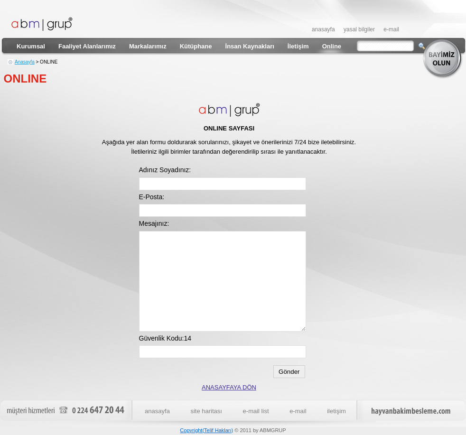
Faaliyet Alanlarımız (87, 46)
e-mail (391, 29)
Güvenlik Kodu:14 (165, 338)
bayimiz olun (444, 59)
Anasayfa (25, 62)
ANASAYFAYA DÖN (229, 387)
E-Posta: (152, 197)
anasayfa (323, 29)
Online (331, 46)
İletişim (298, 46)
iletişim (336, 411)
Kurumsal (31, 46)
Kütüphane (196, 46)
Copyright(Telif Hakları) (206, 430)
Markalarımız (148, 46)
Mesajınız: (154, 223)
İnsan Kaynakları (249, 46)
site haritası (206, 411)
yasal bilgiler (359, 29)
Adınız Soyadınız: (165, 170)
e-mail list (256, 411)
